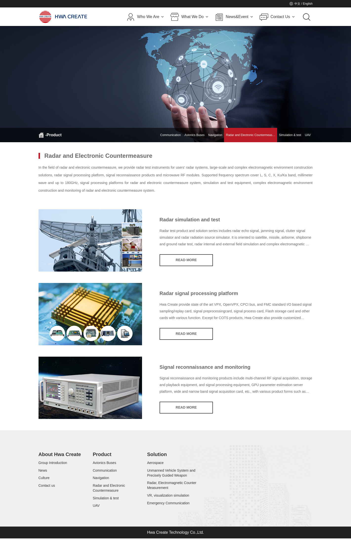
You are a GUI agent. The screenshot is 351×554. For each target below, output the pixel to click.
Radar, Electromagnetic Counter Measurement (171, 491)
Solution (157, 455)
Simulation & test (290, 135)
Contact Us (282, 17)
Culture (44, 484)
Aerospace (155, 464)
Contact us (47, 494)
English (307, 3)
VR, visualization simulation (168, 504)
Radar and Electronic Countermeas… (250, 135)
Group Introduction (53, 464)
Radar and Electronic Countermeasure (109, 496)
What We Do (194, 17)
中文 (297, 3)
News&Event (239, 17)
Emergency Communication (168, 514)
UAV (308, 135)
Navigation (215, 135)
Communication (170, 135)
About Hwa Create (60, 455)
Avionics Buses (195, 135)
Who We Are (150, 17)
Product (102, 455)
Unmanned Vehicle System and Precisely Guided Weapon (171, 476)
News (43, 474)
